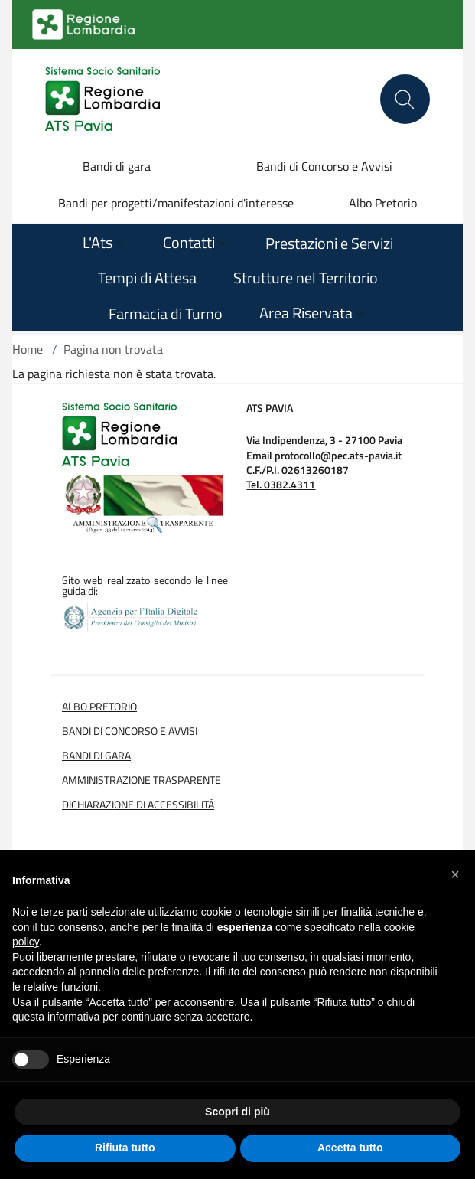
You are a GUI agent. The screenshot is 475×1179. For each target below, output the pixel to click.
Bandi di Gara (96, 755)
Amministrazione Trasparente (141, 780)
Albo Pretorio (383, 203)
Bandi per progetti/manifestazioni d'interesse (176, 203)
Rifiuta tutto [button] (125, 1147)
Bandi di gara (117, 166)
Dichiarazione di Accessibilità (138, 804)
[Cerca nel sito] (405, 99)
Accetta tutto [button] (350, 1147)
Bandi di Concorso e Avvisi (324, 166)
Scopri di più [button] (237, 1112)
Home (27, 349)
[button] (455, 874)
